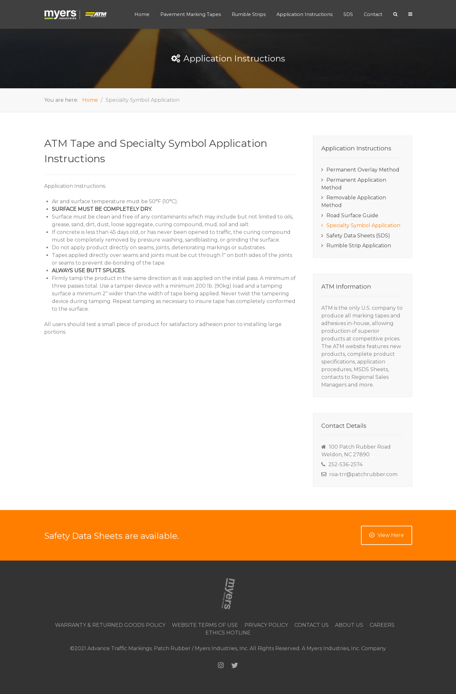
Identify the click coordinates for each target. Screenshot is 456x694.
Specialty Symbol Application (363, 225)
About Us (349, 625)
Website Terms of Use (205, 625)
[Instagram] (221, 665)
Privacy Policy (266, 625)
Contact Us (311, 625)
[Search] (395, 14)
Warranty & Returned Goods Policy (110, 625)
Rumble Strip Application (358, 246)
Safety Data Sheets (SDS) (358, 236)
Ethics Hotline (228, 633)
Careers (382, 625)
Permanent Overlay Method (362, 170)
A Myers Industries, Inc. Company (344, 648)
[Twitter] (234, 665)
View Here (386, 535)
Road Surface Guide (352, 215)
